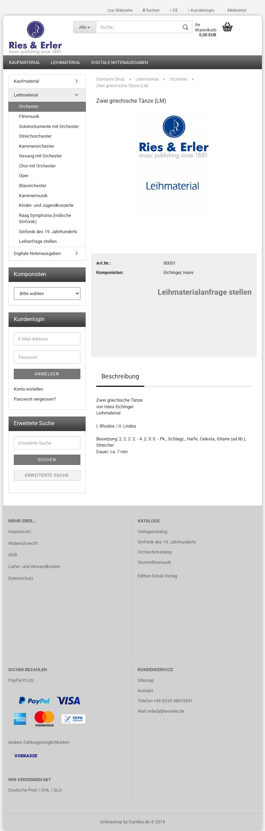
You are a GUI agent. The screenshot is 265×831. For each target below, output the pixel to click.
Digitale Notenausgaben (119, 62)
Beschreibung (120, 376)
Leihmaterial (66, 62)
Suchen (151, 10)
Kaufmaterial (24, 62)
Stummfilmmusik (154, 562)
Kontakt (145, 690)
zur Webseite (119, 10)
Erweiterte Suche (47, 475)
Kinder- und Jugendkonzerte (46, 205)
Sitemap (146, 680)
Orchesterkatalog (154, 552)
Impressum (19, 531)
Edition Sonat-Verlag (157, 575)
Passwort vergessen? (35, 399)
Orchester (28, 106)
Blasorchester (32, 185)
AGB (12, 554)
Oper (23, 175)
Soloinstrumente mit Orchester (49, 126)
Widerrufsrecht (23, 543)
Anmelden (47, 374)
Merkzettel (235, 10)
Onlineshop (111, 821)
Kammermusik (33, 195)
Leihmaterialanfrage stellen (205, 292)
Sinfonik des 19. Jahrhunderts (48, 231)
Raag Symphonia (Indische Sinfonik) (45, 219)
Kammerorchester (36, 146)
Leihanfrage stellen (38, 241)
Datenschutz (20, 578)
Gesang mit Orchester (40, 155)
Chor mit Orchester (37, 165)
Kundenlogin (201, 10)
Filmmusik (29, 116)
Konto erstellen (28, 389)
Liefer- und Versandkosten (34, 566)
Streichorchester (35, 136)
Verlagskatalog (152, 531)
